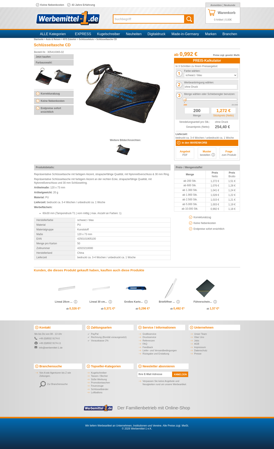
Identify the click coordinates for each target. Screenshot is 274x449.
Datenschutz (200, 350)
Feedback (148, 347)
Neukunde (229, 5)
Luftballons (96, 392)
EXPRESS (83, 34)
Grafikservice (149, 334)
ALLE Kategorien (53, 34)
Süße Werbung (99, 379)
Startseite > (40, 39)
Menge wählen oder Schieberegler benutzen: (209, 94)
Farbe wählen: (192, 70)
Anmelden (216, 5)
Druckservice (149, 337)
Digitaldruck (156, 34)
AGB (196, 343)
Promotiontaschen (100, 382)
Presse (197, 353)
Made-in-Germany (185, 34)
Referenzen (149, 340)
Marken (210, 34)
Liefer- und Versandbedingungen (160, 350)
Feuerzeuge (97, 385)
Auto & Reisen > (54, 39)
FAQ (145, 343)
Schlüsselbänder (99, 389)
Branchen (229, 34)
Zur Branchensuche (53, 384)
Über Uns (199, 337)
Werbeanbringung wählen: (199, 82)
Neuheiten (133, 34)
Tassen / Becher (99, 376)
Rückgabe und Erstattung (156, 353)
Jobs (196, 340)
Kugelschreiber (108, 34)
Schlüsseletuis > (87, 39)
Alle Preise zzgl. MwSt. (176, 425)
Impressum (200, 347)
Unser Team (200, 334)
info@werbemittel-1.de (51, 347)
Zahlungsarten (101, 327)
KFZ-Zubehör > (71, 39)
